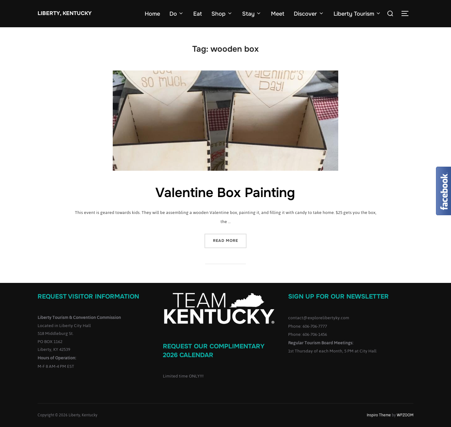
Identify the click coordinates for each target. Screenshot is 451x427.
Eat (197, 13)
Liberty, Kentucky (65, 13)
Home (152, 13)
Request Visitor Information (88, 296)
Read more (229, 240)
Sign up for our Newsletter (338, 296)
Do (176, 13)
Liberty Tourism (357, 13)
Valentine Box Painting (225, 192)
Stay (252, 13)
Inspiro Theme (379, 415)
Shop (222, 13)
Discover (309, 13)
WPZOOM (405, 415)
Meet (277, 13)
